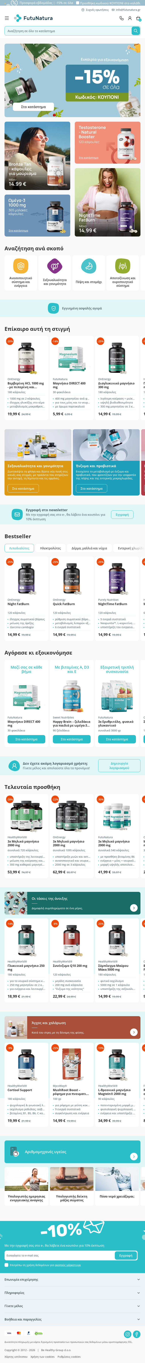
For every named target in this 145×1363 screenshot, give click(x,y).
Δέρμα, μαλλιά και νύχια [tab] (89, 548)
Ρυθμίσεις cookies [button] (69, 1356)
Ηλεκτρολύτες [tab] (50, 548)
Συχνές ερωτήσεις (95, 10)
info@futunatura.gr (126, 10)
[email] (71, 1255)
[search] (72, 31)
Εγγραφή (125, 1255)
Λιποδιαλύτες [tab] (19, 548)
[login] (130, 18)
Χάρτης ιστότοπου (16, 1356)
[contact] (121, 18)
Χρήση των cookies (43, 1356)
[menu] (8, 18)
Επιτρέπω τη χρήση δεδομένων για (45, 1265)
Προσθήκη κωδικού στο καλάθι (110, 3)
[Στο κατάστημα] (37, 158)
